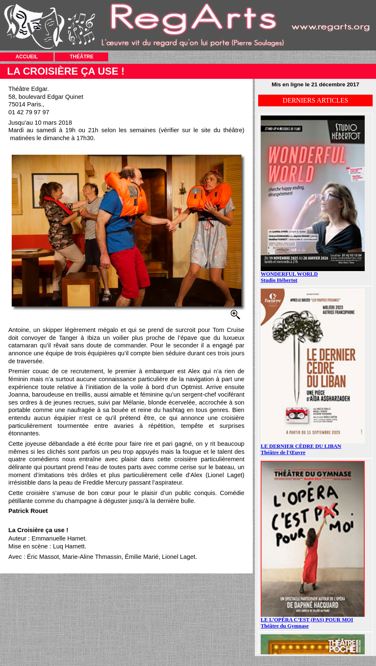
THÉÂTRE (82, 57)
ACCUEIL (26, 57)
